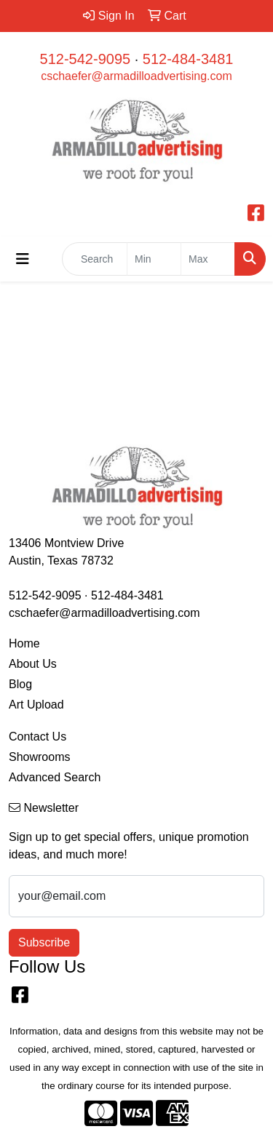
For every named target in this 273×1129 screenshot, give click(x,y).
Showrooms (39, 757)
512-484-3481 (188, 59)
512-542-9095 (85, 59)
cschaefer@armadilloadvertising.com (136, 76)
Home (24, 643)
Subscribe (44, 942)
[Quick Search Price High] (208, 259)
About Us (33, 664)
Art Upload (36, 704)
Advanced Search (54, 777)
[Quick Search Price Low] (154, 259)
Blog (20, 684)
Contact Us (37, 736)
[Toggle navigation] (22, 259)
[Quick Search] (94, 259)
